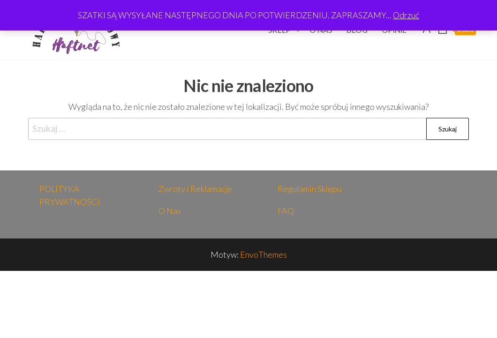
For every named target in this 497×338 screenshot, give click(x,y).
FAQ (286, 211)
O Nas (169, 211)
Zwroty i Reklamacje (195, 189)
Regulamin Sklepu (309, 189)
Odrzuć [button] (406, 15)
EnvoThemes (263, 254)
